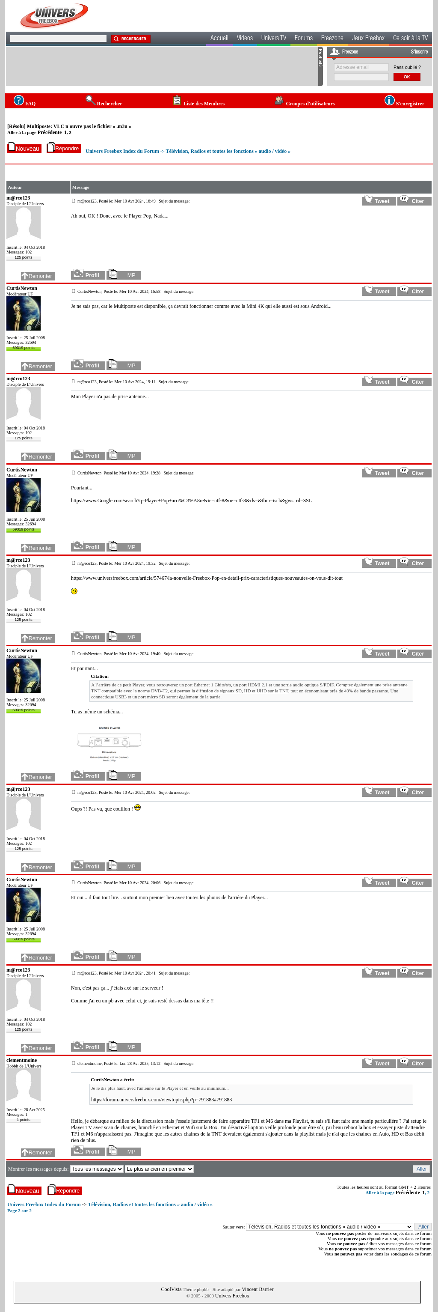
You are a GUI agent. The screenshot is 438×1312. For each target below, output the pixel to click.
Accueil (219, 39)
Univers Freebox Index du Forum (122, 151)
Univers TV (273, 39)
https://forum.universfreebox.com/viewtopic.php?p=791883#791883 (161, 1100)
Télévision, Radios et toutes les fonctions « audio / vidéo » (228, 151)
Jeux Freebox (368, 39)
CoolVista (171, 1289)
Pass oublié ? (407, 67)
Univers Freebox (232, 1296)
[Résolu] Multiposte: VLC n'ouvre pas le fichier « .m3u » (69, 126)
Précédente (50, 132)
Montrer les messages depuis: (39, 1169)
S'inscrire (419, 52)
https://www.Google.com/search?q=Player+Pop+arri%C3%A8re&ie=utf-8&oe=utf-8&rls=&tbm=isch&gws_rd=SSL (191, 501)
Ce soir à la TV (410, 39)
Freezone (332, 39)
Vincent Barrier (257, 1289)
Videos (245, 39)
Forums (304, 39)
